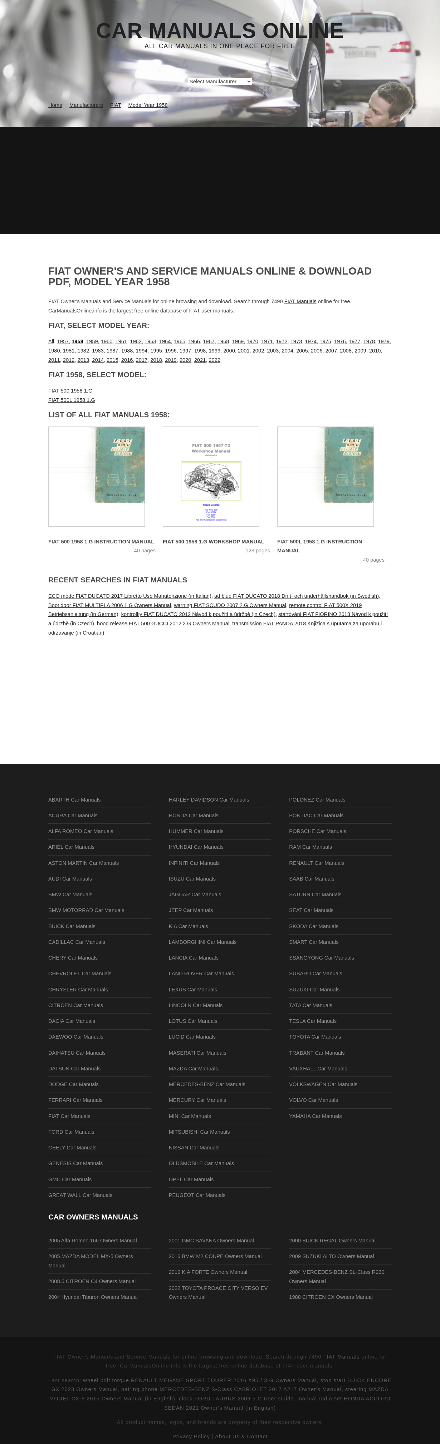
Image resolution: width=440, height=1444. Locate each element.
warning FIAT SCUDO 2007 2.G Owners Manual (230, 605)
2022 (214, 360)
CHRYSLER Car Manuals (78, 989)
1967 (209, 341)
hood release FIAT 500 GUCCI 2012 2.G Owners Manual (163, 623)
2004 (287, 351)
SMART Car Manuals (313, 942)
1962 (136, 341)
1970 (252, 341)
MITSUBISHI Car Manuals (199, 1132)
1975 (325, 341)
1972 (282, 341)
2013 (83, 360)
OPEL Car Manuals (191, 1179)
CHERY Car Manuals (73, 958)
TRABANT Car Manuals (316, 1053)
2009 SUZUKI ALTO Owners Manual (331, 1256)
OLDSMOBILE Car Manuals (201, 1163)
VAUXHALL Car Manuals (318, 1068)
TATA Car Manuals (310, 1005)
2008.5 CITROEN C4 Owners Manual (92, 1281)
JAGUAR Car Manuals (195, 894)
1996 (171, 351)
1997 (185, 351)
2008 (346, 351)
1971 (267, 341)
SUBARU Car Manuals (315, 973)
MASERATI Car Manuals (197, 1053)
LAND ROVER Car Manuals (201, 973)
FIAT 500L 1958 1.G (71, 400)
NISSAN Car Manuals (194, 1147)
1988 (127, 351)
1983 (98, 351)
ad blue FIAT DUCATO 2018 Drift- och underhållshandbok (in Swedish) (296, 596)
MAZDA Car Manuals (193, 1068)
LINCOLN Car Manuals (196, 1005)
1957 (63, 341)
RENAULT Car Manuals (316, 863)
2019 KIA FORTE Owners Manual (208, 1272)
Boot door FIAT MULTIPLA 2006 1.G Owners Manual (109, 605)
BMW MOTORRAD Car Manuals (86, 910)
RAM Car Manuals (310, 847)
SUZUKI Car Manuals (314, 989)
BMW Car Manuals (70, 894)
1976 (340, 341)
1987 (112, 351)
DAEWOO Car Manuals (75, 1037)
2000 (229, 351)
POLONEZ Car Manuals (317, 800)
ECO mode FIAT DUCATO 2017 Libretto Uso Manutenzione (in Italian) (129, 596)
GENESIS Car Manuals (75, 1163)
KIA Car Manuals (188, 926)
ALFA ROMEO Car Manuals (80, 831)
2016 (127, 360)
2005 (302, 351)
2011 (54, 360)
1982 (83, 351)
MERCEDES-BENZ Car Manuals (207, 1084)
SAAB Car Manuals (311, 879)
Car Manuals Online (220, 30)
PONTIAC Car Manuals (316, 815)
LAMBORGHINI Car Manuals (203, 942)
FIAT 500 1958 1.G (70, 391)
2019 (171, 360)
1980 (54, 351)
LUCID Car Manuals (192, 1037)
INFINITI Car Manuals (194, 863)
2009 (360, 351)
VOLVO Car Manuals (313, 1100)
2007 (331, 351)
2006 (317, 351)
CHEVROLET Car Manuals (79, 973)
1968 (223, 341)
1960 (107, 341)
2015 (112, 360)
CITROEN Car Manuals (75, 1005)
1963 (150, 341)
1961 (121, 341)
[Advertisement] (220, 180)
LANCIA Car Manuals (194, 958)
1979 (384, 341)
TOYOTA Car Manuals (315, 1037)
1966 (194, 341)
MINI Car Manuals (190, 1116)
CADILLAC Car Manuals (76, 942)
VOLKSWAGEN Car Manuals (323, 1084)
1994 (142, 351)
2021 (200, 360)
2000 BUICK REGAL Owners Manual (332, 1240)
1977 (355, 341)
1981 (69, 351)
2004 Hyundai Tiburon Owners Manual (93, 1297)
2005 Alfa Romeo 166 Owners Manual (92, 1240)
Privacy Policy (191, 1436)
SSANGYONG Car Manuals (321, 958)
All (51, 341)
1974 (311, 341)
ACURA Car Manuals (73, 815)
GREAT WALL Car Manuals (80, 1195)
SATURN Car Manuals (315, 894)
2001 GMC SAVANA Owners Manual (211, 1240)
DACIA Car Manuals (71, 1021)
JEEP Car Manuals (191, 910)
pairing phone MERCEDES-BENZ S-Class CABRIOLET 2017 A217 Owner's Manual (231, 1389)
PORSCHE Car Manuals (317, 831)
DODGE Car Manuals (73, 1084)
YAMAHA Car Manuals (315, 1116)
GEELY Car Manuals (72, 1147)
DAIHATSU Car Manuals (77, 1053)
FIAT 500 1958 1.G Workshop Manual (213, 541)
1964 (165, 341)
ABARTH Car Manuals (74, 800)
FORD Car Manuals (71, 1132)
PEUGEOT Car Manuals (197, 1195)
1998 (200, 351)
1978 (369, 341)
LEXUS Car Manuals (193, 989)
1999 (214, 351)
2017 (142, 360)
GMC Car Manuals (70, 1179)
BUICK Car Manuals (72, 926)
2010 (375, 351)
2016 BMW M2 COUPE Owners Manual (215, 1256)
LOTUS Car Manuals (193, 1021)
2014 (98, 360)
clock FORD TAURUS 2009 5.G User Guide (236, 1398)
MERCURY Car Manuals (197, 1100)
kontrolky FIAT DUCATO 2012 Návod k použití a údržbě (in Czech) (198, 614)
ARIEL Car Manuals (71, 847)
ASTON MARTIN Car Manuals (83, 863)
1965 (180, 341)
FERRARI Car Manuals (75, 1100)
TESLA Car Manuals (313, 1021)
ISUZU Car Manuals (192, 879)
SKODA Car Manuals (313, 926)
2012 (69, 360)
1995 (156, 351)
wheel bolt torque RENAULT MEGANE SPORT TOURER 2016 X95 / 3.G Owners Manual (200, 1380)
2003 (273, 351)
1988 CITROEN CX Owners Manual (331, 1297)
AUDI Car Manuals (70, 879)
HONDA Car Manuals (194, 815)
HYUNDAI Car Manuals (196, 847)
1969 (238, 341)
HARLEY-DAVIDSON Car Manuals (209, 800)
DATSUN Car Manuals (74, 1068)
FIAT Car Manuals (69, 1116)
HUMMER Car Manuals (196, 831)
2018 (156, 360)
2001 (244, 351)
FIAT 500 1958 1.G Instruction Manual (101, 541)
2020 (185, 360)
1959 (92, 341)
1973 (296, 341)
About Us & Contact (241, 1436)
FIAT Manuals (300, 301)
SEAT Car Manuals (311, 910)
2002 (258, 351)
